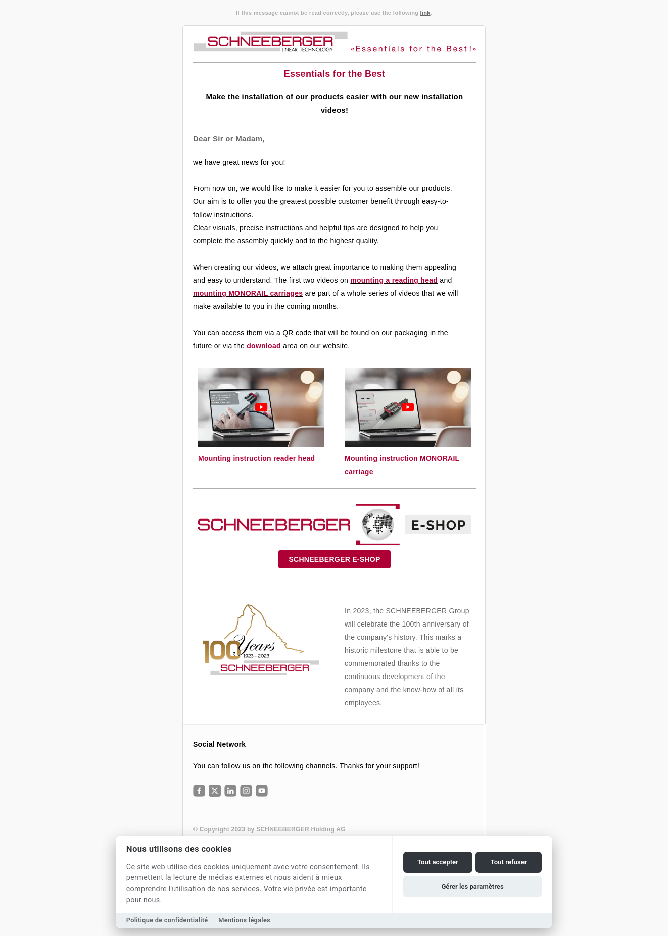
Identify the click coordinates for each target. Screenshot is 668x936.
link (425, 13)
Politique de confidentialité (167, 920)
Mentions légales (244, 920)
